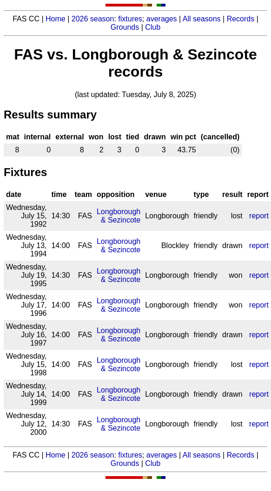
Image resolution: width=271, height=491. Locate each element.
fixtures (130, 19)
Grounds (125, 27)
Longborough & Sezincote (118, 216)
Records (241, 19)
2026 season (93, 19)
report (259, 216)
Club (152, 27)
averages (161, 19)
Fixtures (25, 172)
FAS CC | (29, 455)
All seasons (202, 19)
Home (56, 19)
